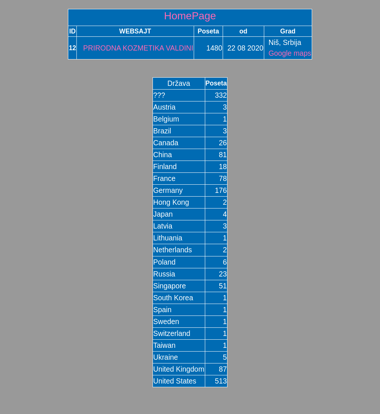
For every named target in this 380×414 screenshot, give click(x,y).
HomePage (190, 16)
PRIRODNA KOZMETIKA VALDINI (135, 48)
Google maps (289, 53)
